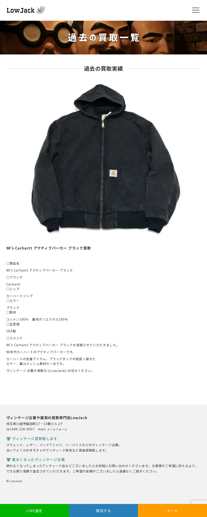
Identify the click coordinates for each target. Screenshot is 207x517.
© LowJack (14, 481)
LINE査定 (34, 510)
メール (172, 510)
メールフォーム (57, 429)
